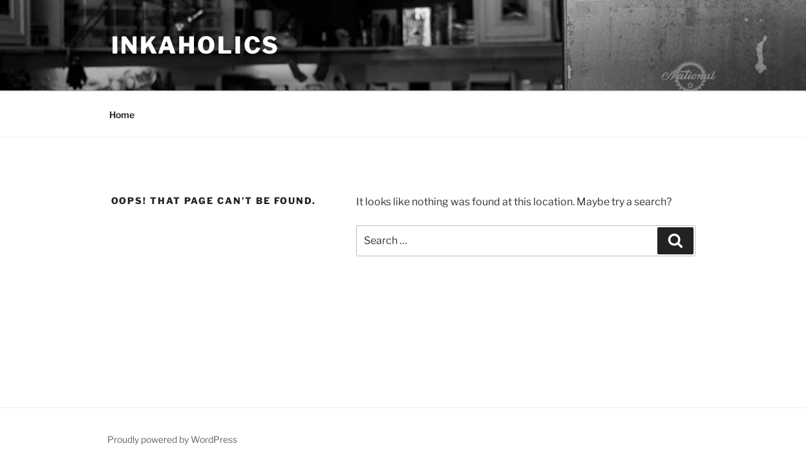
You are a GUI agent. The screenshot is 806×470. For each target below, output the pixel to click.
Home (121, 114)
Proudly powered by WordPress (172, 439)
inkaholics (196, 45)
